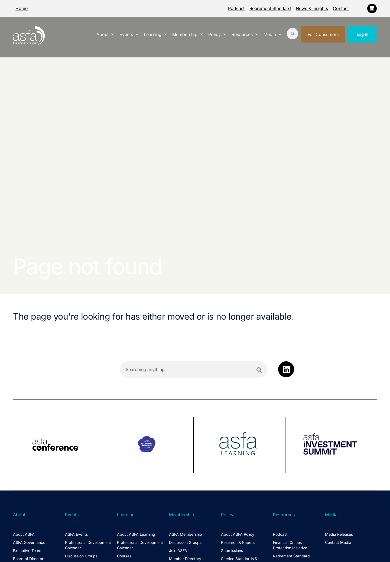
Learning (155, 34)
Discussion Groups (81, 556)
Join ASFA (178, 550)
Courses (124, 556)
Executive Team (27, 550)
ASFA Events (76, 534)
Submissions (232, 550)
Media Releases (339, 534)
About (105, 34)
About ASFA (24, 534)
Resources (245, 34)
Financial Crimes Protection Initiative (290, 545)
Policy (217, 34)
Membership (187, 34)
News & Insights (312, 8)
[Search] (259, 370)
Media (272, 34)
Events (128, 34)
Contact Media (338, 542)
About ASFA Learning (136, 534)
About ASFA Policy (237, 534)
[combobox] (193, 369)
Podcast (236, 8)
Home (21, 8)
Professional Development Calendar (88, 545)
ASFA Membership (185, 534)
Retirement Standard (270, 8)
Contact (341, 8)
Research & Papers (238, 542)
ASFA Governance (29, 542)
